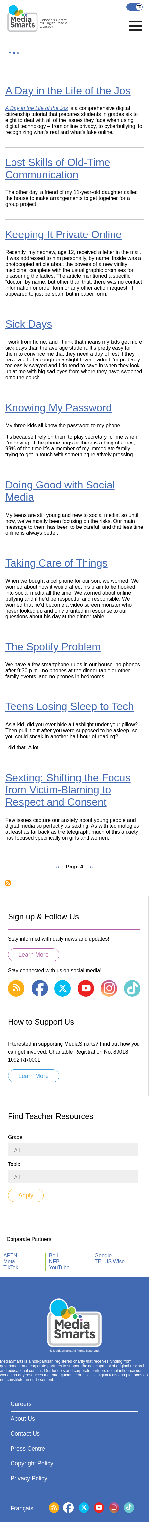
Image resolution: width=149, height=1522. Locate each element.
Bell (53, 1255)
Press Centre (28, 1448)
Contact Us (25, 1433)
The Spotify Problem (53, 647)
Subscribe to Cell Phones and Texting (8, 883)
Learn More (33, 954)
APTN (10, 1255)
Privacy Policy (29, 1478)
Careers (21, 1404)
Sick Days (28, 324)
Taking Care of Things (56, 563)
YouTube (59, 1267)
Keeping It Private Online (63, 234)
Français (134, 7)
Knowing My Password (58, 408)
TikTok (10, 1267)
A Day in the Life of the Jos (68, 91)
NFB (54, 1261)
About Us (23, 1419)
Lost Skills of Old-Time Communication (57, 168)
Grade (15, 1137)
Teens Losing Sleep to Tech (69, 706)
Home (14, 52)
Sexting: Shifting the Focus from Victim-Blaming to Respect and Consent (68, 790)
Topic (14, 1164)
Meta (9, 1261)
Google (103, 1255)
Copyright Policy (32, 1463)
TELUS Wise (110, 1261)
